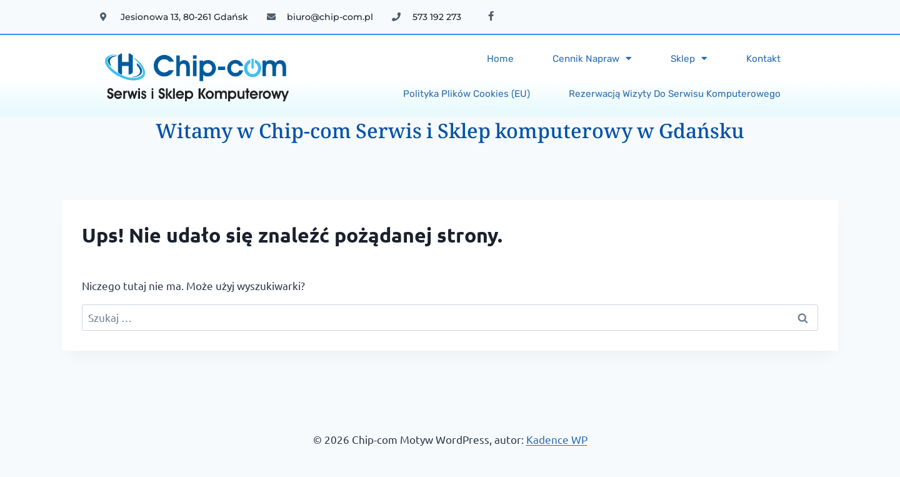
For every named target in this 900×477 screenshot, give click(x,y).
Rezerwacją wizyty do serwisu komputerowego (675, 93)
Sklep (689, 58)
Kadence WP (557, 439)
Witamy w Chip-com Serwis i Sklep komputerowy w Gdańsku (450, 134)
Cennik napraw (592, 58)
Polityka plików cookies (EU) (466, 93)
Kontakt (763, 58)
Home (500, 58)
